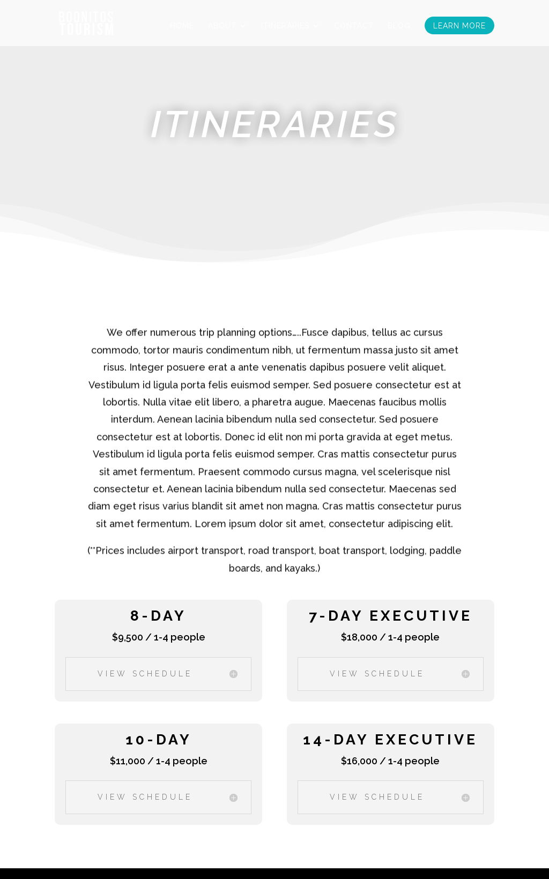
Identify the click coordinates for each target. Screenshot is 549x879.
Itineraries (285, 26)
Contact (354, 26)
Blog (399, 26)
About (222, 26)
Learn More (459, 26)
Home (182, 26)
